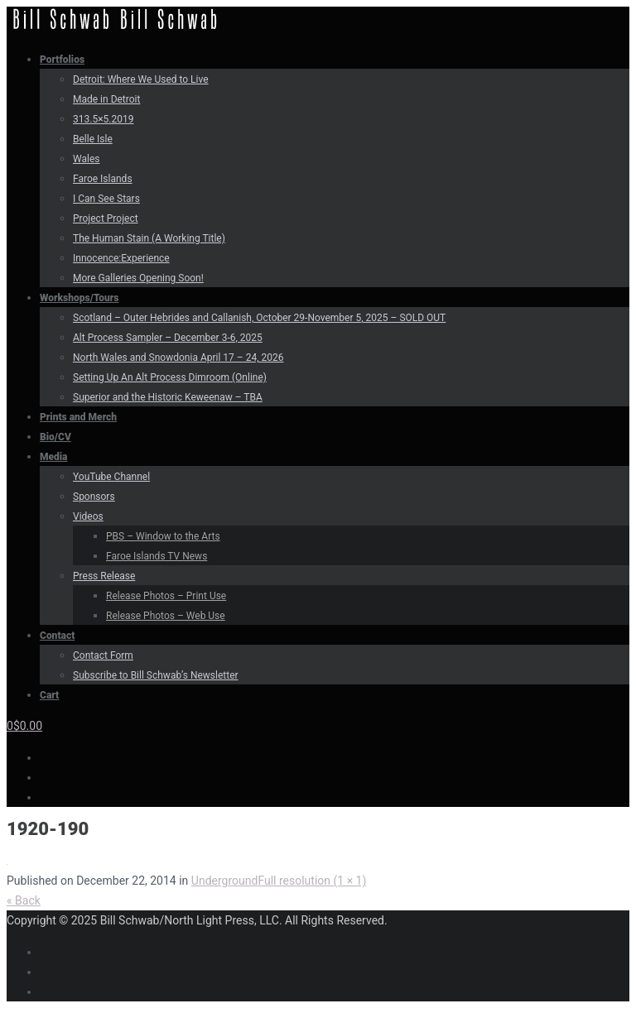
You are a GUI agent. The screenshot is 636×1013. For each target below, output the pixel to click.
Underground (224, 880)
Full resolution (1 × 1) (312, 880)
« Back (24, 900)
